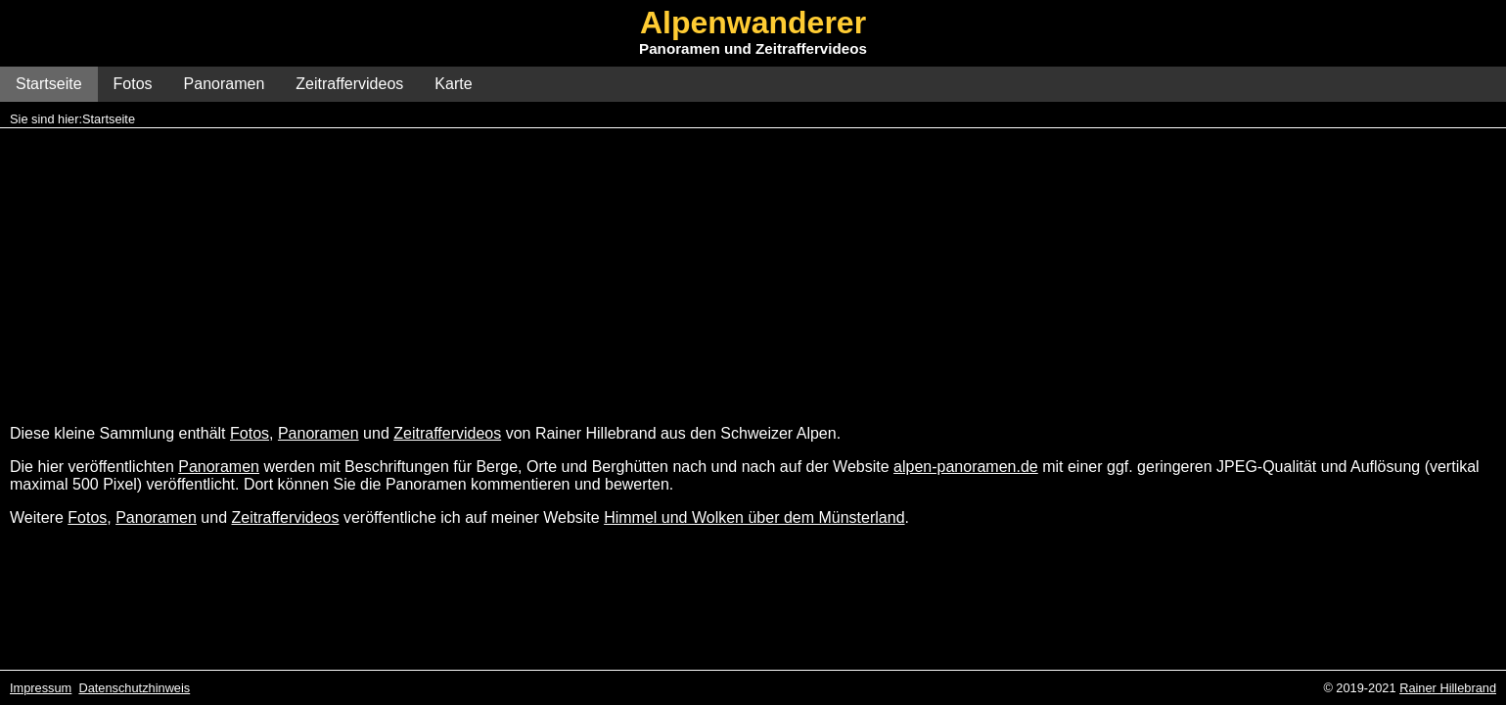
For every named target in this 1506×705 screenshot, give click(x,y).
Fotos (133, 83)
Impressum (40, 688)
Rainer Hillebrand (1447, 688)
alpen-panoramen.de (965, 466)
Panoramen (224, 83)
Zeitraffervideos (349, 83)
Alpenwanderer (753, 22)
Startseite (49, 83)
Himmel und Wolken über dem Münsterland (754, 517)
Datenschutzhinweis (134, 688)
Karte (453, 83)
